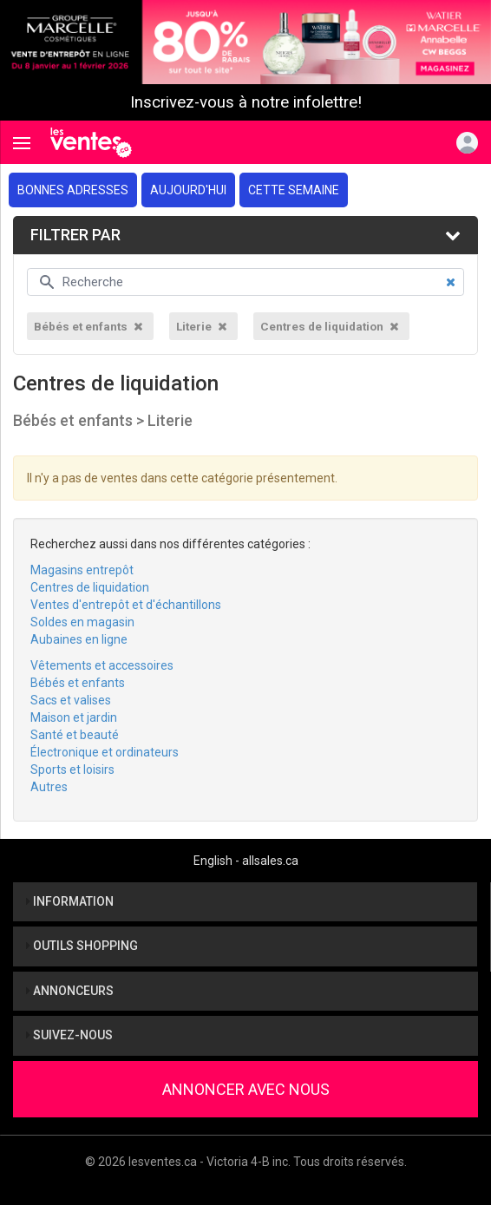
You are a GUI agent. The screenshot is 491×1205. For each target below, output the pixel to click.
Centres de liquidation (89, 587)
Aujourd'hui (188, 190)
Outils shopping (82, 946)
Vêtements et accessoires (101, 665)
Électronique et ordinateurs (104, 752)
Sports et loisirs (72, 769)
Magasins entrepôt (82, 570)
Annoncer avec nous (246, 1089)
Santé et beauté (74, 735)
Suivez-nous (69, 1035)
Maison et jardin (73, 717)
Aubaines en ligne (79, 639)
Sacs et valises (70, 700)
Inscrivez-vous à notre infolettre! (246, 102)
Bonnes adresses (72, 190)
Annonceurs (70, 991)
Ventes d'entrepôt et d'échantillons (125, 605)
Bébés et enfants (77, 683)
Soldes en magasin (82, 622)
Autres (49, 787)
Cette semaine (293, 190)
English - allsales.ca (245, 861)
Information (70, 901)
